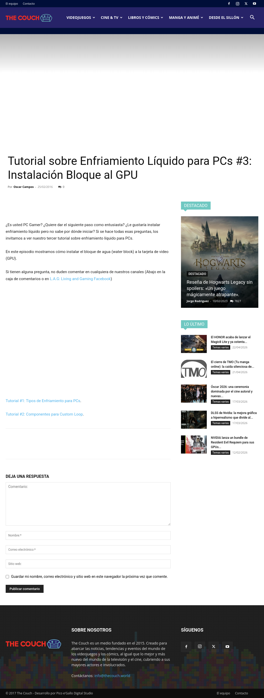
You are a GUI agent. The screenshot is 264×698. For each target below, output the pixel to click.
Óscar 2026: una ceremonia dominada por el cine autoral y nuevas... (231, 391)
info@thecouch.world (112, 675)
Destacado (197, 274)
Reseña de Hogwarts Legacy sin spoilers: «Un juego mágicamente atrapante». (220, 288)
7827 (238, 301)
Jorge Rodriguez (198, 301)
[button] (252, 18)
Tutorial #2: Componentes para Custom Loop (44, 414)
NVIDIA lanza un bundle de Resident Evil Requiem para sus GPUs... (232, 442)
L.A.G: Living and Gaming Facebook (80, 279)
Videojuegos (81, 17)
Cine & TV (111, 17)
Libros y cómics (145, 17)
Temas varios (220, 347)
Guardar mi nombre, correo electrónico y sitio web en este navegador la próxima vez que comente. (89, 576)
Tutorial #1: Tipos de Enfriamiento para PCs (43, 400)
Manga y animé (186, 17)
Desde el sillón (226, 17)
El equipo (12, 3)
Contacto (29, 3)
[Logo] (29, 17)
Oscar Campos (24, 187)
